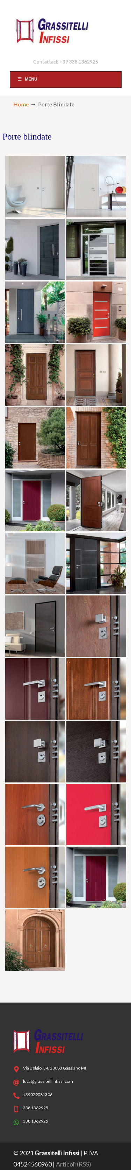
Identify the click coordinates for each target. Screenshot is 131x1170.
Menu (27, 79)
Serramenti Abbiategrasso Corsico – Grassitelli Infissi (65, 28)
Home (21, 104)
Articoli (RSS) (73, 1164)
